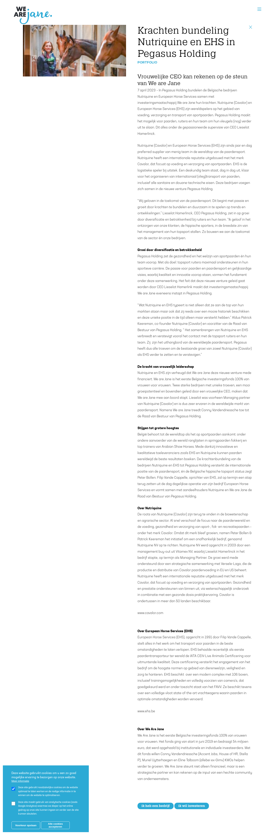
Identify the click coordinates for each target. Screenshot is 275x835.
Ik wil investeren (191, 806)
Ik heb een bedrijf (156, 806)
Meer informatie (20, 781)
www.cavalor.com (151, 613)
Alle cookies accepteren (55, 825)
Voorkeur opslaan (25, 825)
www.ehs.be (146, 711)
